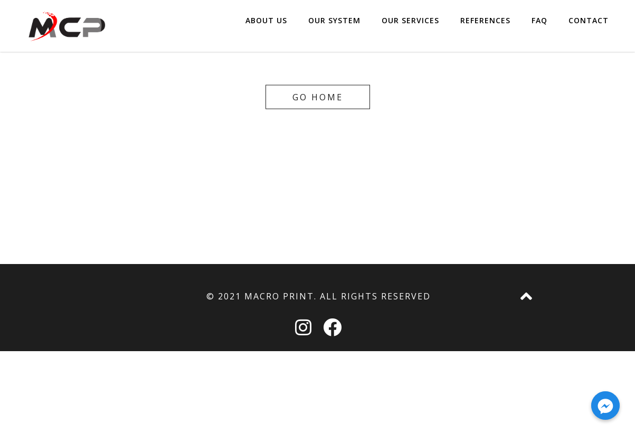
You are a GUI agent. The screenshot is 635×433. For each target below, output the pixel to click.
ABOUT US (266, 26)
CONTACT (588, 26)
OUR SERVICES (410, 26)
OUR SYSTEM (334, 26)
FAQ (539, 26)
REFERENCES (485, 26)
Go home (317, 96)
